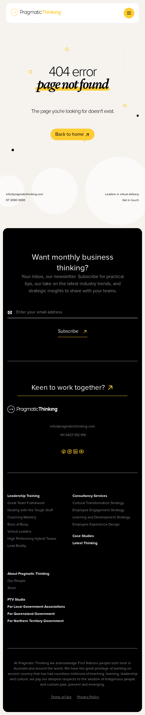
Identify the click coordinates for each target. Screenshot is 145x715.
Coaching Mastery (21, 517)
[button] (129, 13)
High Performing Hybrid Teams (31, 538)
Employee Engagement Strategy (98, 510)
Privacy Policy (88, 697)
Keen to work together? (72, 387)
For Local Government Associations (36, 606)
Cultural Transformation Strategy (98, 503)
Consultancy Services (89, 495)
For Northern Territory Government (35, 621)
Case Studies (83, 536)
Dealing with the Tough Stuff (30, 510)
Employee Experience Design (96, 524)
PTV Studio (16, 599)
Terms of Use (61, 697)
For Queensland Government (31, 613)
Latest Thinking (84, 543)
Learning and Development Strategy (101, 517)
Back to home (72, 134)
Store (11, 588)
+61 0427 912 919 (72, 435)
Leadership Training (23, 495)
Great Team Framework (26, 503)
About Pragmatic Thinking (28, 573)
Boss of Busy (17, 524)
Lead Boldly (16, 545)
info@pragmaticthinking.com (72, 426)
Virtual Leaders (19, 531)
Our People (16, 580)
